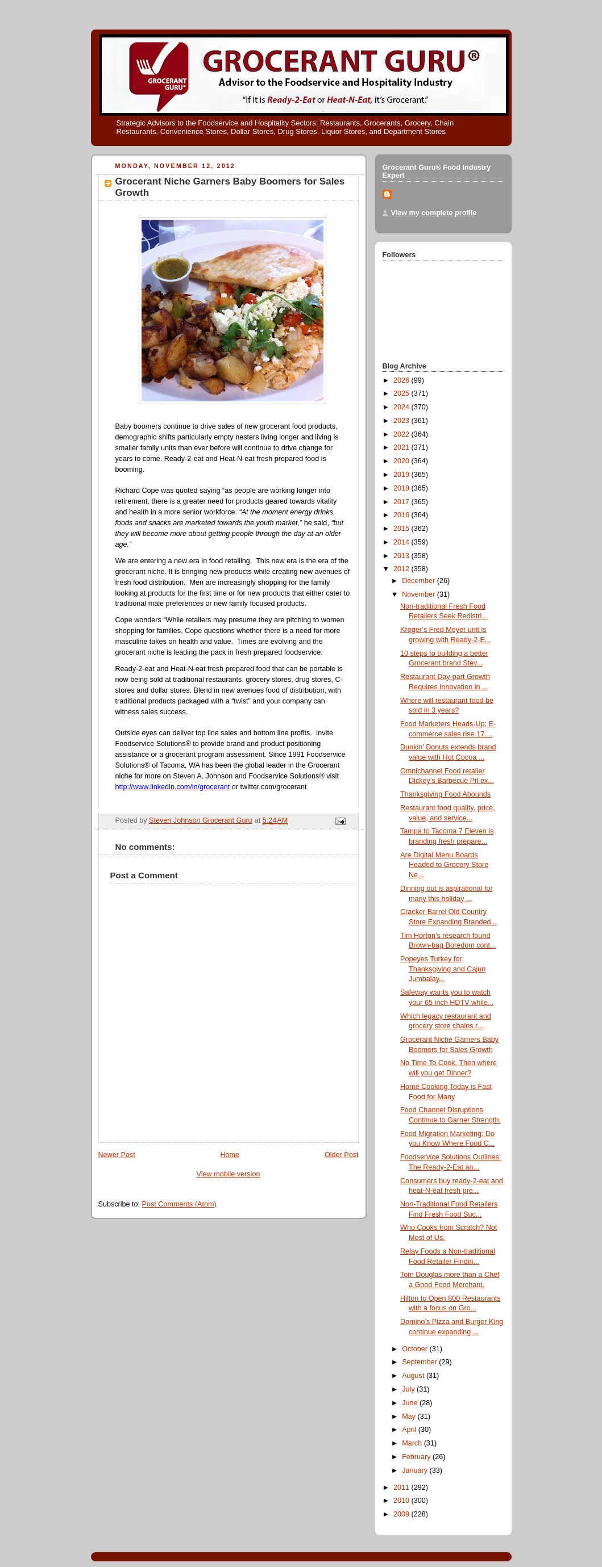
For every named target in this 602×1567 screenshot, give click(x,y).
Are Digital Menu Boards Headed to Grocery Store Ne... (444, 865)
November (419, 594)
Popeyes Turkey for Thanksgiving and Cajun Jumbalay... (442, 969)
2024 (402, 407)
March (413, 1443)
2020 (402, 461)
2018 (402, 488)
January (415, 1470)
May (409, 1417)
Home (229, 1155)
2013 (402, 556)
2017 (402, 502)
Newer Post (116, 1155)
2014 (402, 542)
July (409, 1389)
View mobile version (228, 1174)
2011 (402, 1487)
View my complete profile (434, 213)
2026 (402, 380)
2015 (402, 529)
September (420, 1362)
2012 (402, 569)
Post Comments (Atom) (179, 1204)
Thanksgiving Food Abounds (445, 794)
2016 (402, 515)
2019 (402, 475)
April (410, 1430)
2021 (402, 447)
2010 (402, 1501)
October (415, 1349)
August (414, 1376)
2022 (402, 434)
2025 (402, 393)
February (417, 1457)
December (419, 581)
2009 (402, 1514)
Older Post (342, 1155)
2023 (402, 421)
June (411, 1403)
